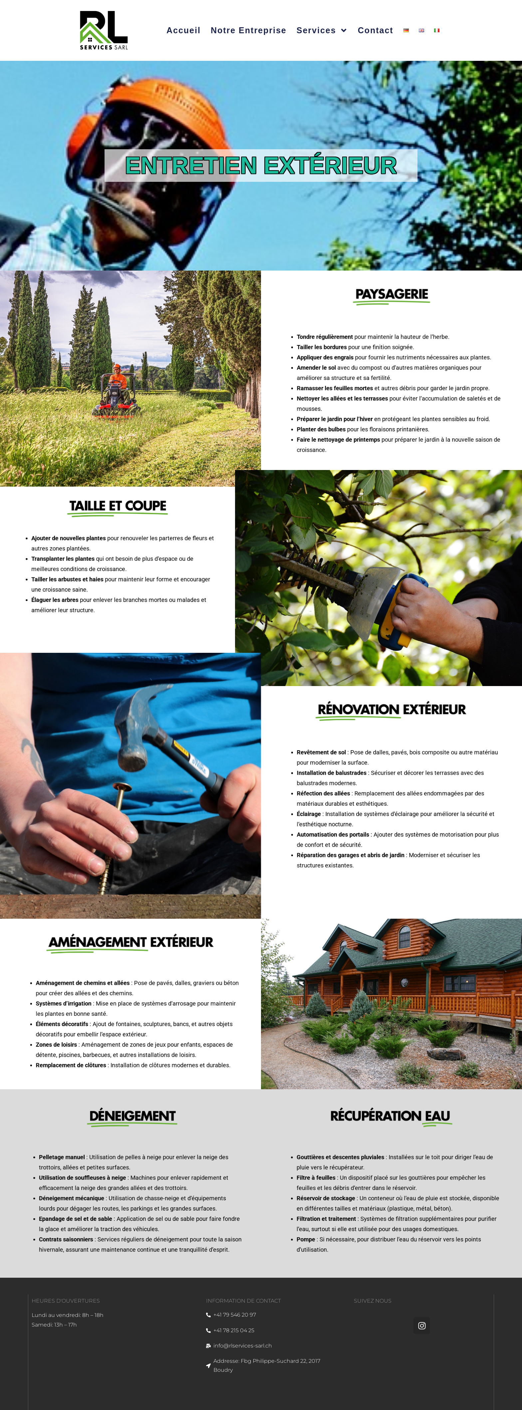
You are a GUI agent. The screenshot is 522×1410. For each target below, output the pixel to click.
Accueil (183, 30)
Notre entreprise (249, 30)
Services (322, 30)
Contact (375, 30)
